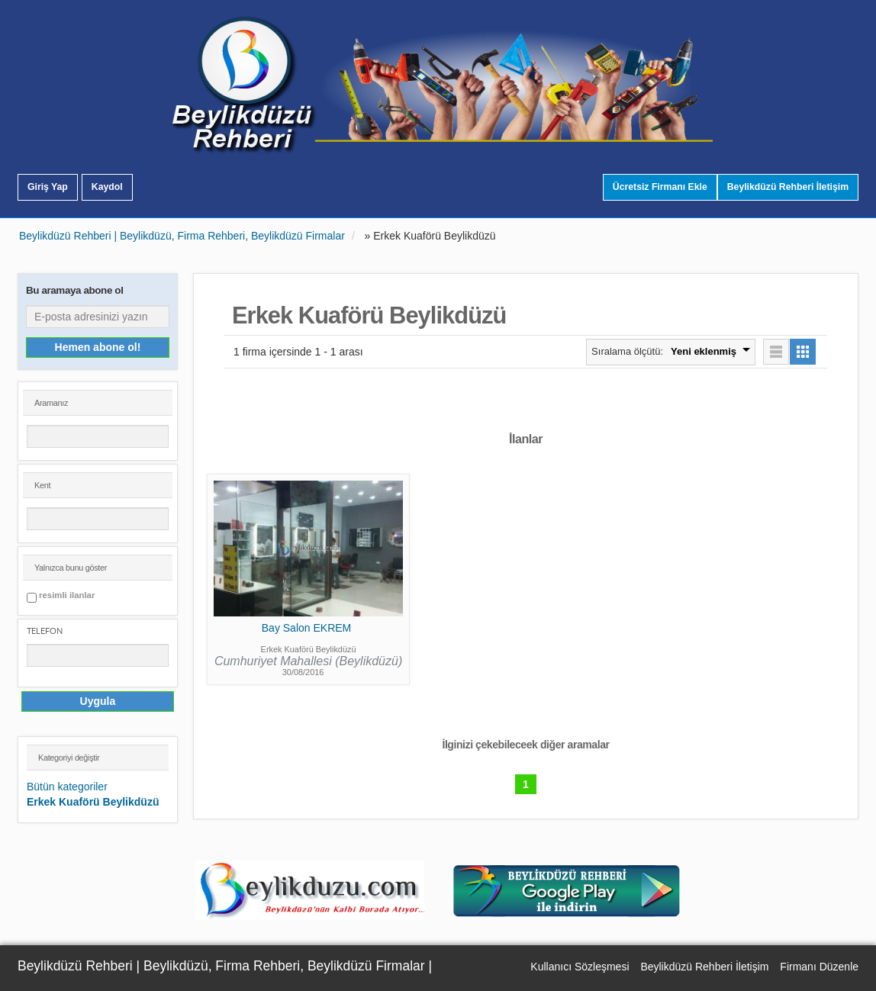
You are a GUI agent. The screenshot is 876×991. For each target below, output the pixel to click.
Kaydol (107, 187)
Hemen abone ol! (98, 347)
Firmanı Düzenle (819, 966)
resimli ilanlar (67, 595)
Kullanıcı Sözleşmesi (579, 966)
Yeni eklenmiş (703, 351)
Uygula (98, 701)
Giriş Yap (47, 187)
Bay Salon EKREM (307, 628)
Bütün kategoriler (67, 786)
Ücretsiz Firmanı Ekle (660, 187)
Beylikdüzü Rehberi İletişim (788, 187)
